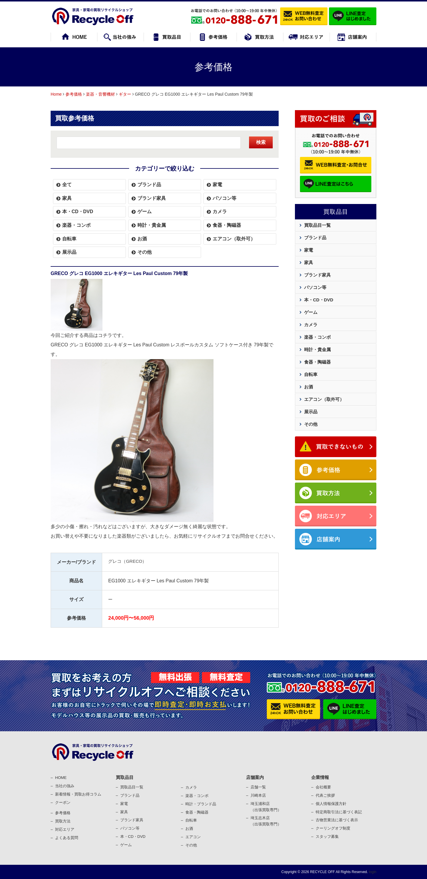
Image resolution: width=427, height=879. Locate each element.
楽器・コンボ (76, 225)
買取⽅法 (62, 821)
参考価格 (73, 94)
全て (67, 184)
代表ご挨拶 (325, 795)
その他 (144, 252)
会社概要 (323, 787)
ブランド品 (149, 184)
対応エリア (64, 829)
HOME (61, 777)
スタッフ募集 (327, 836)
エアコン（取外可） (234, 238)
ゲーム (144, 211)
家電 (217, 184)
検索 (261, 142)
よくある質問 (66, 837)
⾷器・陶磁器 (196, 812)
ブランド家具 (151, 198)
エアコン (193, 837)
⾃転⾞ (191, 820)
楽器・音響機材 (100, 94)
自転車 (69, 238)
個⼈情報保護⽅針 (331, 803)
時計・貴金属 (151, 225)
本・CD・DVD (77, 211)
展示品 (69, 252)
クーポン (62, 802)
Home (56, 94)
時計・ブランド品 (200, 804)
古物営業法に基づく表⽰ (337, 820)
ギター (125, 94)
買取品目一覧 (317, 225)
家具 (67, 198)
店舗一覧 (258, 787)
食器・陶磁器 (227, 225)
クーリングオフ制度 (333, 828)
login (372, 872)
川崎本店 (258, 795)
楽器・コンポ (196, 795)
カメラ (220, 211)
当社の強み (64, 786)
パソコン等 (224, 198)
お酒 (142, 238)
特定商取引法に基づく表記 (339, 812)
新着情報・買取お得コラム (78, 794)
